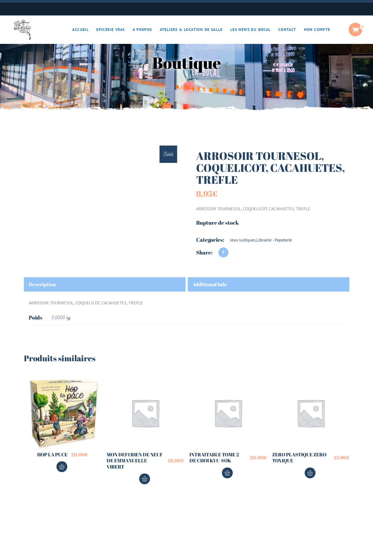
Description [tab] (42, 284)
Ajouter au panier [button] (61, 466)
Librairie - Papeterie (274, 240)
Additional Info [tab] (210, 284)
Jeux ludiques (243, 240)
